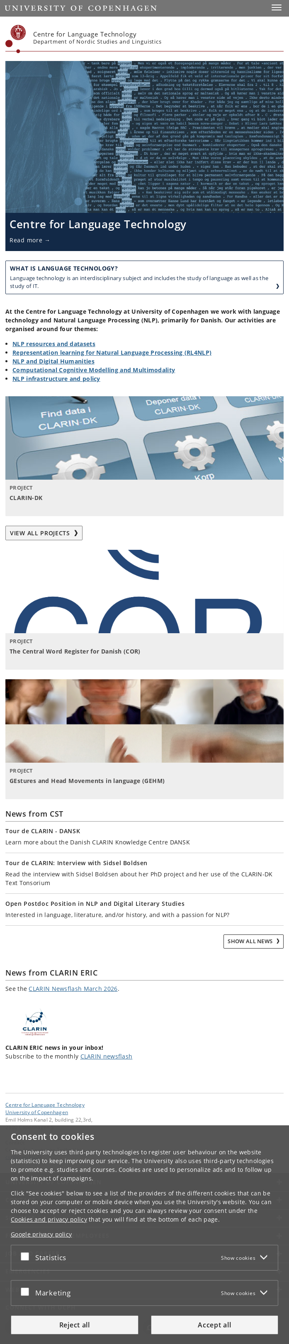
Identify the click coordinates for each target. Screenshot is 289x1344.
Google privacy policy (41, 1234)
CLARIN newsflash (106, 1056)
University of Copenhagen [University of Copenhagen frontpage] (36, 1112)
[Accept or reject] (27, 1256)
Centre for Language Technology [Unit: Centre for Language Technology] (45, 1104)
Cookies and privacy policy (49, 1219)
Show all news (251, 941)
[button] (276, 7)
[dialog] (144, 1234)
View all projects (44, 533)
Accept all (214, 1324)
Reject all (74, 1324)
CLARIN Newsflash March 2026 (73, 989)
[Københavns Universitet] (15, 39)
